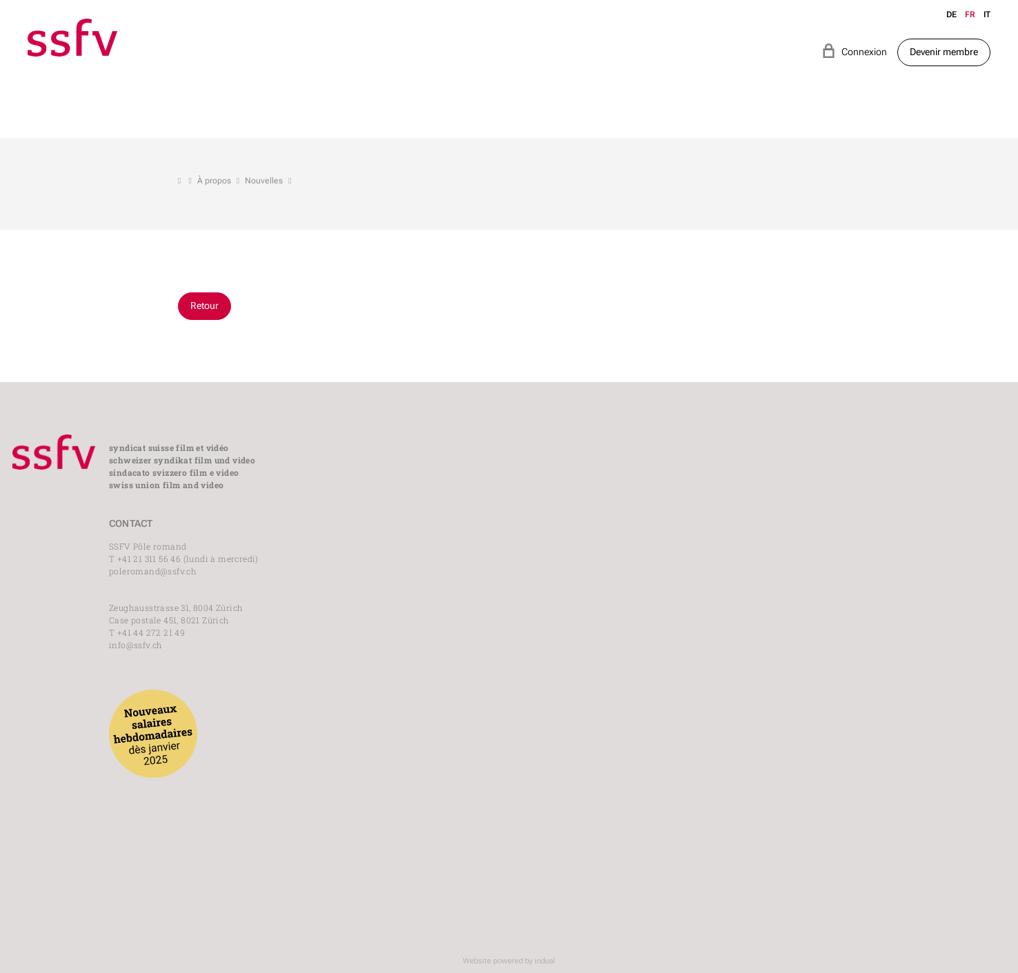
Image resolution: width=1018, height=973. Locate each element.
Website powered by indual (509, 960)
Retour (204, 305)
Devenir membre (944, 51)
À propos (214, 180)
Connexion (854, 50)
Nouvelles (264, 180)
